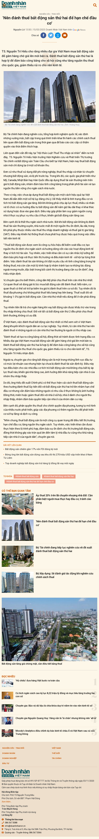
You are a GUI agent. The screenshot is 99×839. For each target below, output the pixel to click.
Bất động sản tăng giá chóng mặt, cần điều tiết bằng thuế (32, 663)
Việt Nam (56, 748)
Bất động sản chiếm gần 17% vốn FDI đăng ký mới (31, 449)
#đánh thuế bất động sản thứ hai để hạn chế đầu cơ (30, 481)
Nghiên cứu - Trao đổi (49, 14)
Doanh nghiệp (9, 758)
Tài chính (56, 758)
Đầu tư (5, 763)
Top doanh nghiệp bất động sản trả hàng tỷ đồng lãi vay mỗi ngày (39, 463)
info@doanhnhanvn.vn (14, 826)
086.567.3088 (9, 822)
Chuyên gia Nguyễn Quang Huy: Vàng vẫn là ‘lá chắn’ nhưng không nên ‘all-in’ (56, 718)
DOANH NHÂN (8, 753)
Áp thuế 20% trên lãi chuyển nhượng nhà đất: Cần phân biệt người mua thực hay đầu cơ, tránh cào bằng (64, 499)
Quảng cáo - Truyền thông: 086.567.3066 (22, 832)
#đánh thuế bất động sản (27, 476)
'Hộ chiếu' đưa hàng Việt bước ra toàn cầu (38, 680)
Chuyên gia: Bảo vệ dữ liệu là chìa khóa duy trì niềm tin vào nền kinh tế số (54, 705)
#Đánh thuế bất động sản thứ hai (59, 476)
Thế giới (56, 753)
